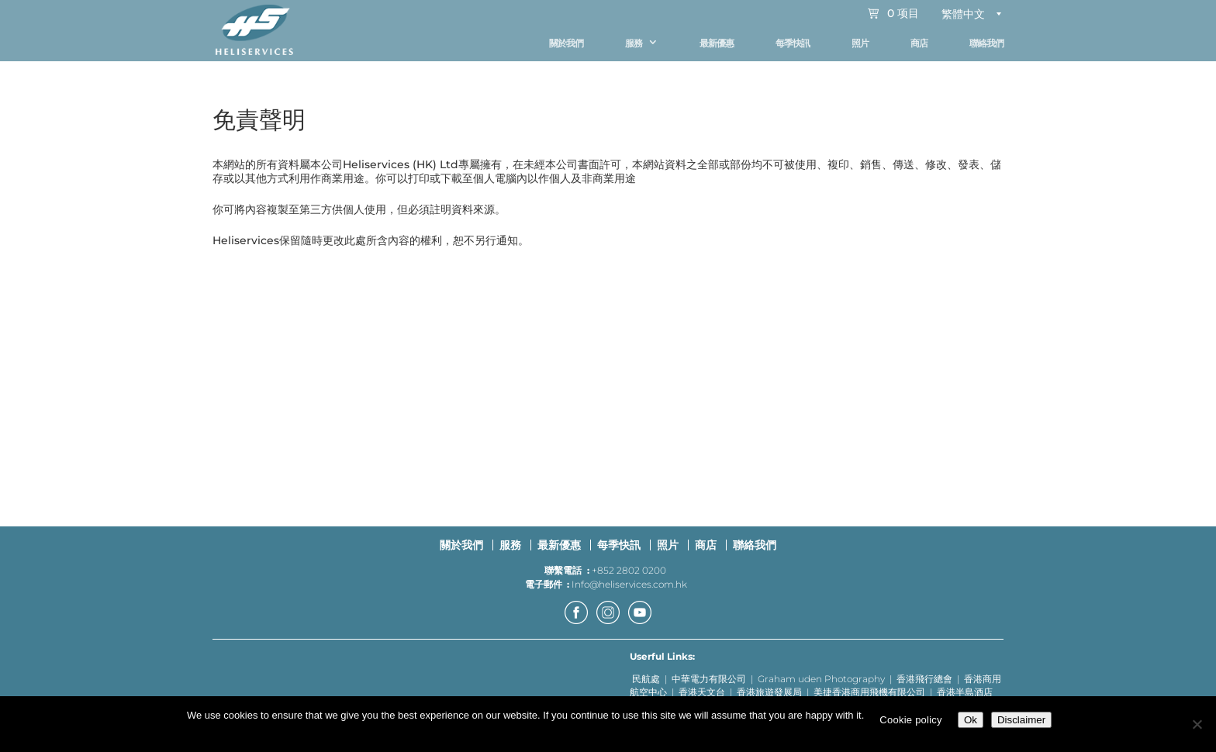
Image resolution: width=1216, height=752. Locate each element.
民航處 (646, 686)
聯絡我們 (986, 43)
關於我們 (566, 43)
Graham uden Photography (821, 686)
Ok (970, 720)
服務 (633, 43)
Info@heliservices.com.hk (629, 591)
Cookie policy (910, 720)
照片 (860, 43)
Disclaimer (1021, 720)
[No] (1196, 724)
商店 (919, 43)
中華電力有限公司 (709, 686)
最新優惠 (717, 43)
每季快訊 (793, 43)
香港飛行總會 (924, 686)
